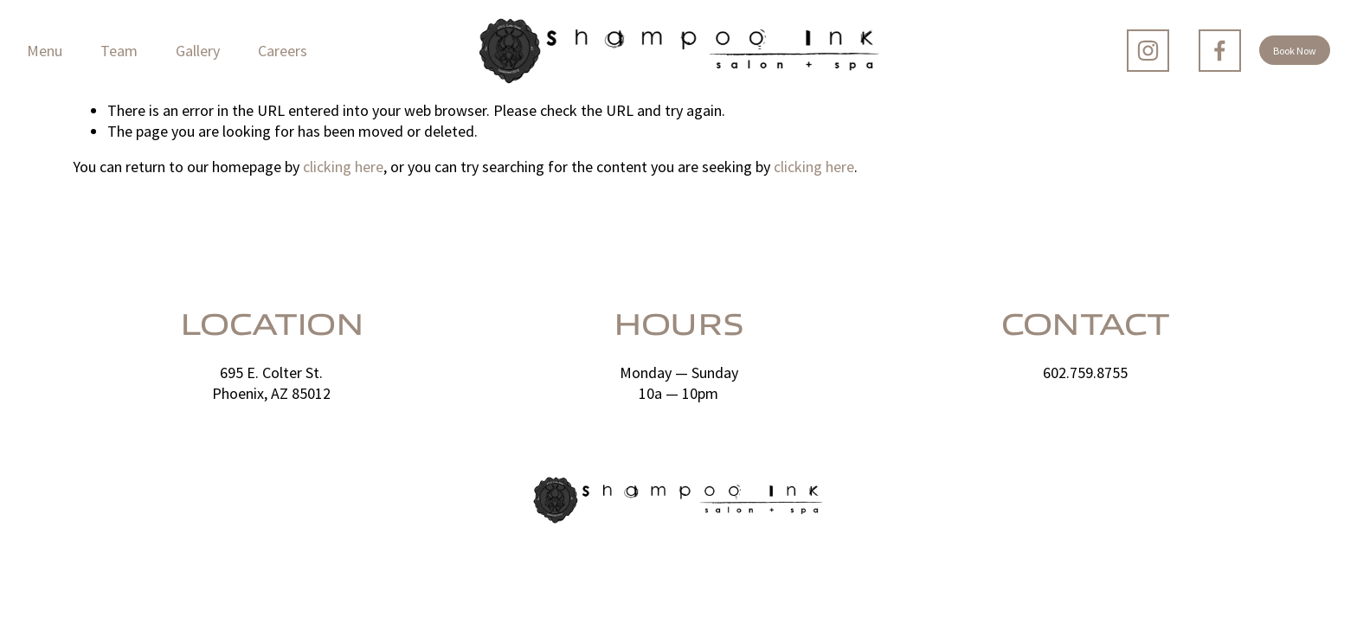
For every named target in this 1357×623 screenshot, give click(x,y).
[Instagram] (1148, 50)
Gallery (198, 51)
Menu (44, 51)
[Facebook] (1220, 50)
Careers (282, 51)
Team (119, 51)
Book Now (1294, 50)
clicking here (343, 167)
